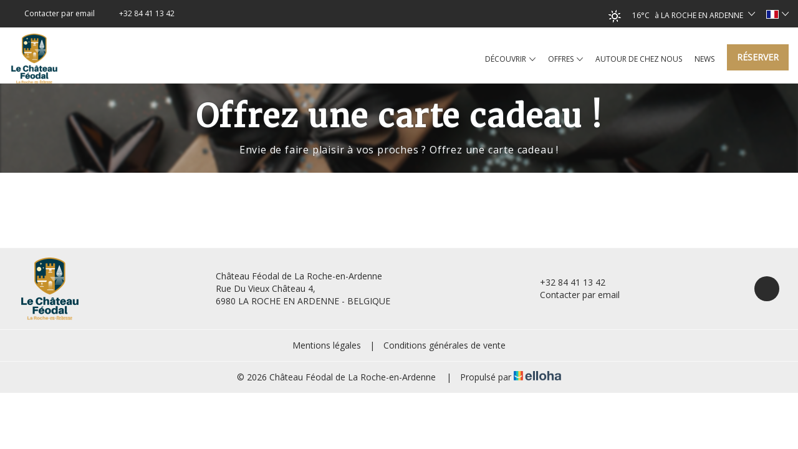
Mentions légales (326, 345)
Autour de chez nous (638, 59)
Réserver (758, 57)
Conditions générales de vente (444, 345)
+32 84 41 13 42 (565, 282)
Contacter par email (573, 295)
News (704, 59)
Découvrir (510, 59)
